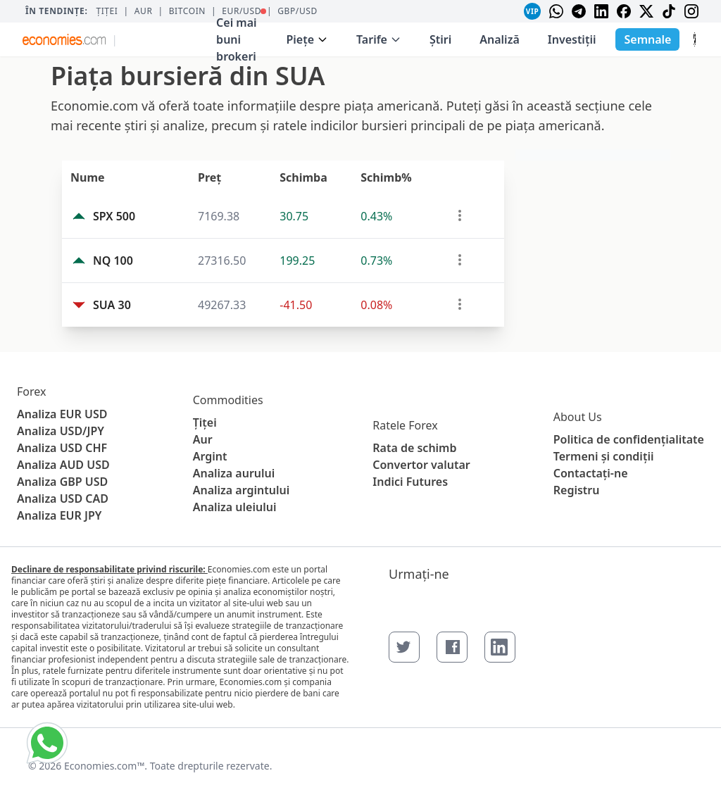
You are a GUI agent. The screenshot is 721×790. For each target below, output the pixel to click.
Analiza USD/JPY (60, 431)
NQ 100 (113, 260)
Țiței (107, 11)
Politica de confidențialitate (628, 439)
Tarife (378, 39)
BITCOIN (187, 11)
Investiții (572, 39)
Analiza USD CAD (62, 498)
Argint (210, 456)
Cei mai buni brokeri (241, 36)
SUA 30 (112, 305)
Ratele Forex (404, 425)
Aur (143, 11)
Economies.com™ (104, 765)
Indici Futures (410, 481)
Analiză (499, 39)
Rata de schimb (414, 448)
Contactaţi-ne (590, 473)
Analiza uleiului (235, 507)
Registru (576, 490)
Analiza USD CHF (62, 448)
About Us (577, 417)
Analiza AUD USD (63, 464)
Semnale (647, 39)
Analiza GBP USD (62, 481)
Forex (31, 391)
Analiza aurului (234, 473)
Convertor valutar (421, 464)
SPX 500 (114, 216)
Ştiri (440, 39)
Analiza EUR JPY (59, 515)
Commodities (228, 400)
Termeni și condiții (603, 456)
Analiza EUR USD (62, 414)
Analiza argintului (241, 490)
